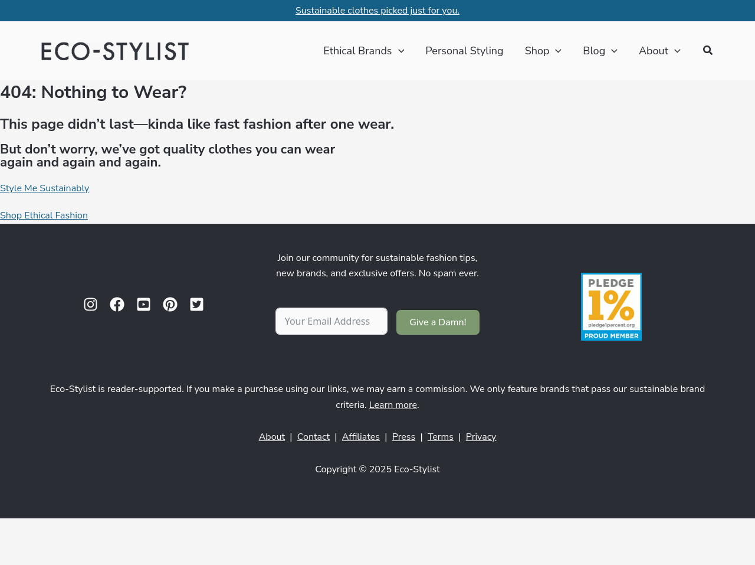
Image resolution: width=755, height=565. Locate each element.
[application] (398, 50)
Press (404, 436)
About (272, 436)
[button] (708, 51)
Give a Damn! (437, 322)
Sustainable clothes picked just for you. (377, 10)
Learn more (393, 405)
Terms (441, 436)
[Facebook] (117, 304)
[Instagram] (90, 304)
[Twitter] (196, 304)
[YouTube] (143, 304)
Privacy (481, 436)
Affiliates (361, 436)
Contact (313, 436)
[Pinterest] (170, 304)
